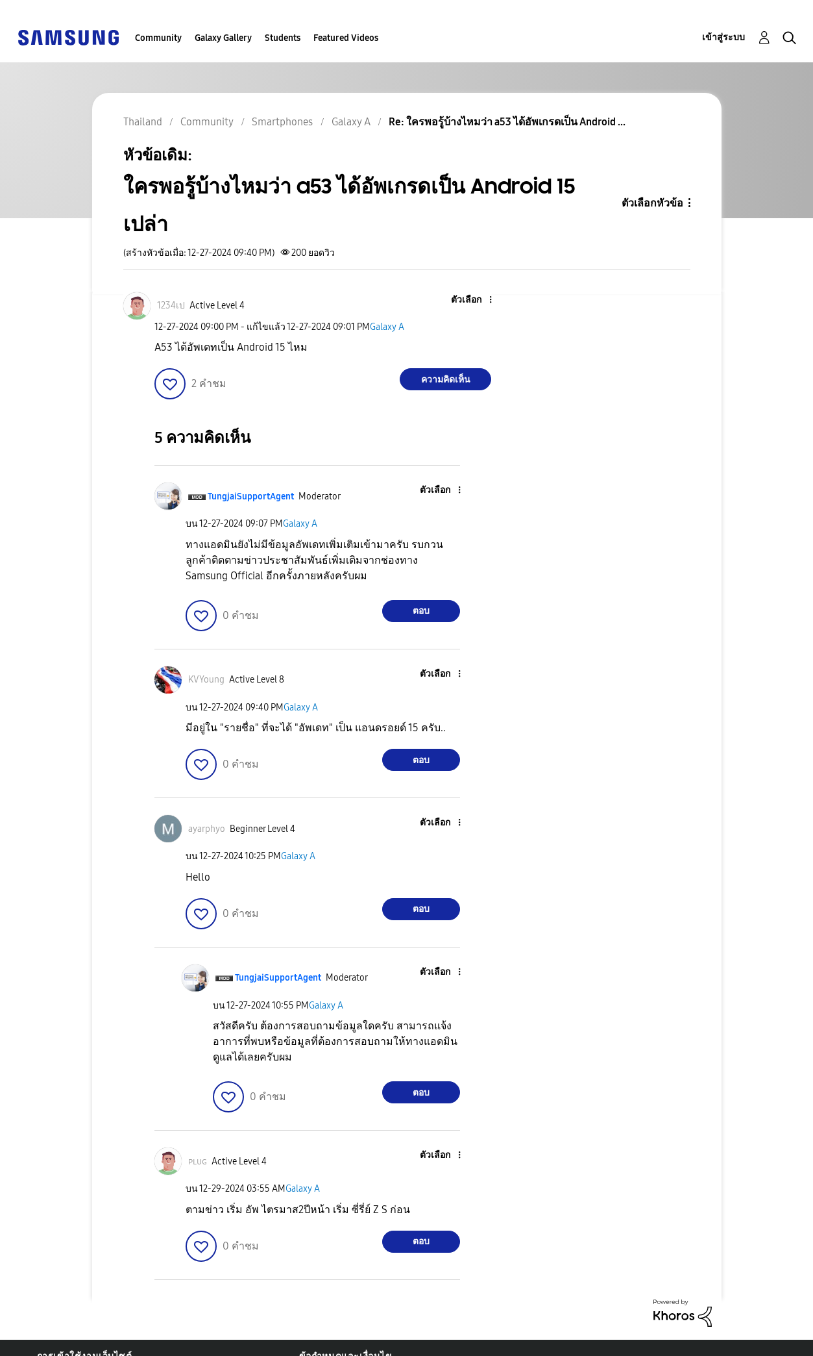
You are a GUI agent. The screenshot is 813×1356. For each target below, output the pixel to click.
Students (282, 38)
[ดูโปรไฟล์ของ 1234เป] (171, 305)
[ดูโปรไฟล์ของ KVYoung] (206, 679)
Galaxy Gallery (223, 38)
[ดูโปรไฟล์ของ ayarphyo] (206, 829)
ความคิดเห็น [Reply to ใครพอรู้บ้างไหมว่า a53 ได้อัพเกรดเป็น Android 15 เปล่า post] (445, 379)
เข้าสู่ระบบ (723, 37)
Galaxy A (387, 327)
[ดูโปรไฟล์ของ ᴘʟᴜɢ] (197, 1161)
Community (158, 38)
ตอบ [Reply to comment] (421, 610)
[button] (469, 300)
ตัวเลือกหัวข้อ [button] (652, 203)
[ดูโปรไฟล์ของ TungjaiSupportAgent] (251, 496)
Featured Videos (345, 38)
